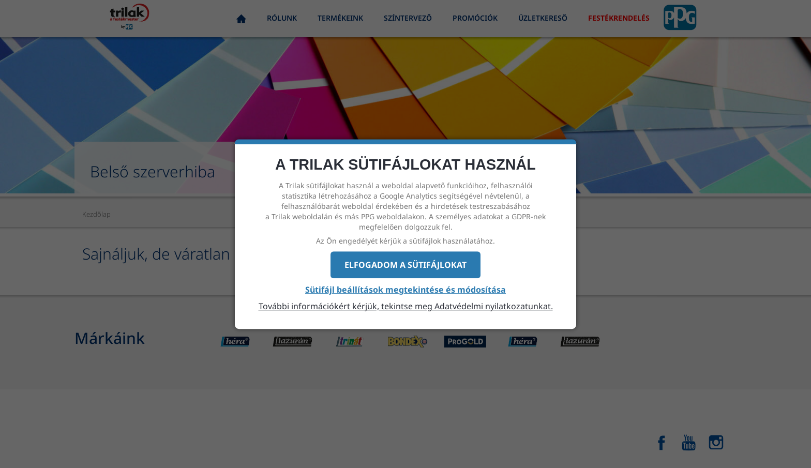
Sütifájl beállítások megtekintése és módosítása (405, 290)
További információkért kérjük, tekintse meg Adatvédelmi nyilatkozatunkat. (406, 306)
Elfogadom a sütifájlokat (405, 264)
